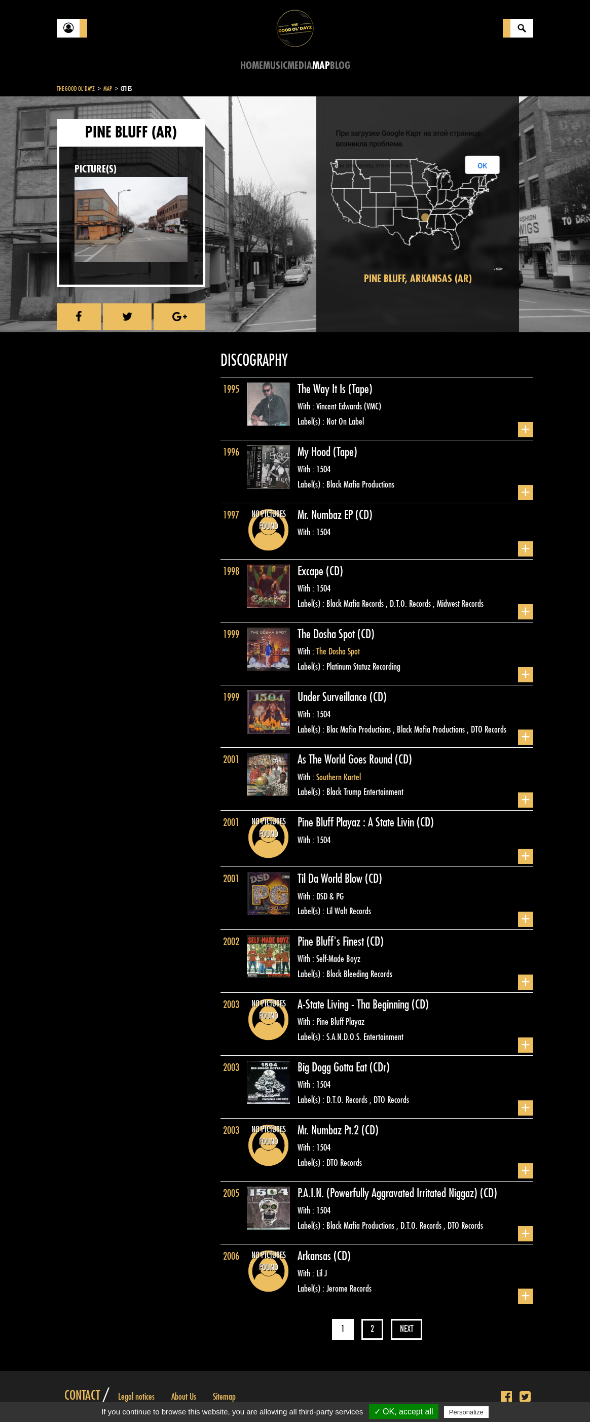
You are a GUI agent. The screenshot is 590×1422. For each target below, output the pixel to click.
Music (275, 65)
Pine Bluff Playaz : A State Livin (357, 822)
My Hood (315, 452)
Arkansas (316, 1256)
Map (321, 65)
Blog (340, 65)
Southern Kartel (338, 777)
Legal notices (136, 1396)
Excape (312, 571)
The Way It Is (323, 389)
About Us (183, 1396)
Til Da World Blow (331, 879)
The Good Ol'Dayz (76, 89)
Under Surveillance (334, 697)
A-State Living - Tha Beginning (355, 1004)
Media (299, 65)
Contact (82, 1395)
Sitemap (224, 1396)
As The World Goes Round (346, 759)
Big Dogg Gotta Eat (334, 1067)
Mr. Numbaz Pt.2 (329, 1130)
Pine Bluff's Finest (332, 941)
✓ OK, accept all (403, 1411)
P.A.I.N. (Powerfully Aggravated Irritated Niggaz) (389, 1193)
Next (406, 1329)
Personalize (466, 1412)
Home (251, 65)
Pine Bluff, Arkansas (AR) (418, 278)
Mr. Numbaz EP (326, 515)
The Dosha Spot (327, 634)
